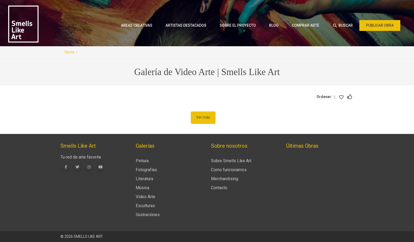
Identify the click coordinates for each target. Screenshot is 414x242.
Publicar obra (380, 25)
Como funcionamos (229, 169)
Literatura (144, 178)
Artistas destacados (186, 25)
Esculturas (145, 205)
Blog (274, 25)
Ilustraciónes (148, 214)
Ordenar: (325, 97)
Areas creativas (136, 25)
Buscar (342, 25)
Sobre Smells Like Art (231, 160)
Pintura (142, 160)
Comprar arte (305, 25)
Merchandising (224, 178)
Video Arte (145, 196)
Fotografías (146, 169)
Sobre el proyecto (238, 25)
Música (142, 187)
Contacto (219, 187)
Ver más (203, 117)
